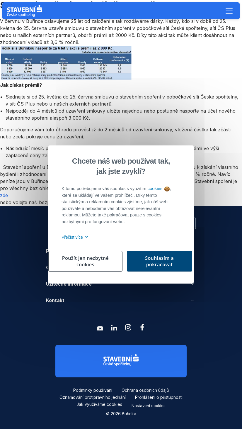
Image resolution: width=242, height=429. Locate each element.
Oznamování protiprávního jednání (92, 397)
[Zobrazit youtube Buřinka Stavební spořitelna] (100, 328)
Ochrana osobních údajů (145, 390)
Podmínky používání (92, 390)
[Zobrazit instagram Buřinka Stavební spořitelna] (128, 328)
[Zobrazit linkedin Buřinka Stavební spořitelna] (114, 328)
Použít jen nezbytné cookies (85, 261)
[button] (229, 10)
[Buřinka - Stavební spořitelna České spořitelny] (26, 11)
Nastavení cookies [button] (149, 405)
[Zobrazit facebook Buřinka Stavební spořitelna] (142, 328)
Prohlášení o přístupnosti (159, 397)
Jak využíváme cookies (99, 404)
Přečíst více (74, 237)
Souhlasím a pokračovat (159, 261)
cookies (158, 188)
